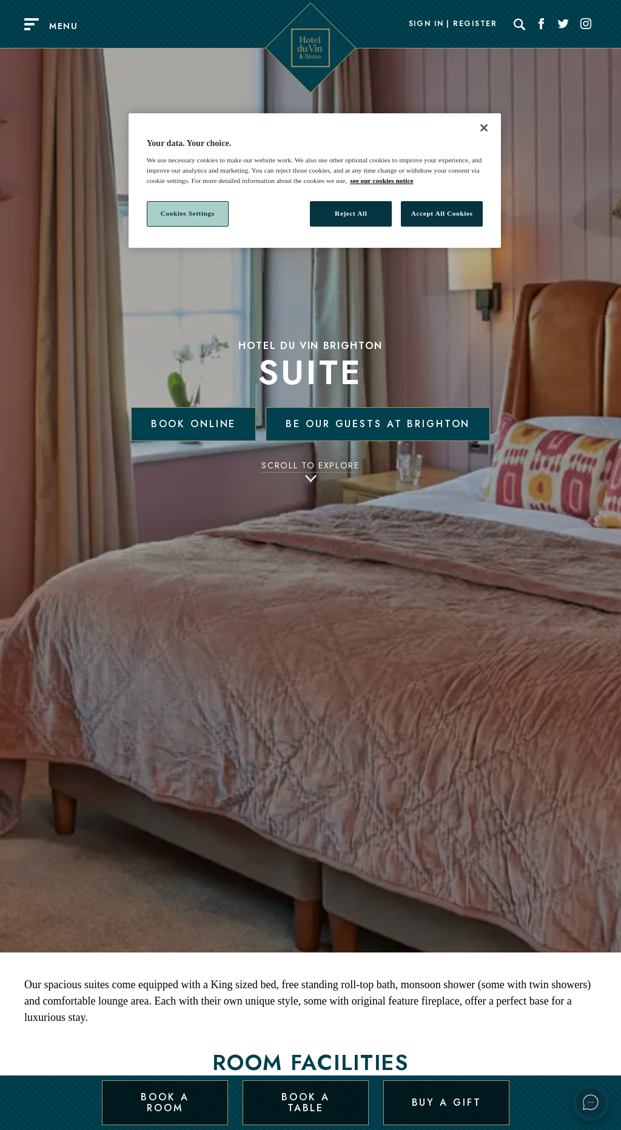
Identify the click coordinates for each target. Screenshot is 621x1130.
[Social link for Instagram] (586, 24)
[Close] (484, 128)
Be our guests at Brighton (378, 424)
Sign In (426, 24)
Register (475, 24)
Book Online (194, 424)
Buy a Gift (447, 1102)
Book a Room (165, 1101)
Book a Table (305, 1101)
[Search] (520, 24)
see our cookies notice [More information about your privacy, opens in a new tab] (381, 180)
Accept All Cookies (442, 213)
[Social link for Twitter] (563, 24)
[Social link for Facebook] (542, 24)
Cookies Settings (188, 213)
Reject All (351, 213)
